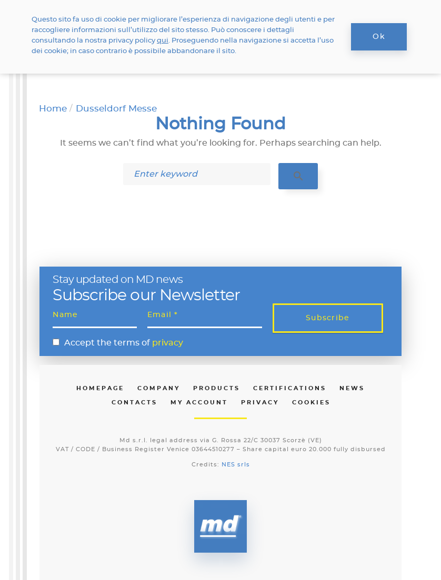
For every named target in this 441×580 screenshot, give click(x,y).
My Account (199, 402)
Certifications (289, 388)
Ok (379, 36)
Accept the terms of (123, 343)
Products (216, 388)
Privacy (260, 402)
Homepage (100, 388)
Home (53, 108)
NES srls (236, 464)
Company (158, 388)
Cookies (311, 402)
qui (162, 40)
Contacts (134, 402)
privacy (167, 343)
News (352, 388)
